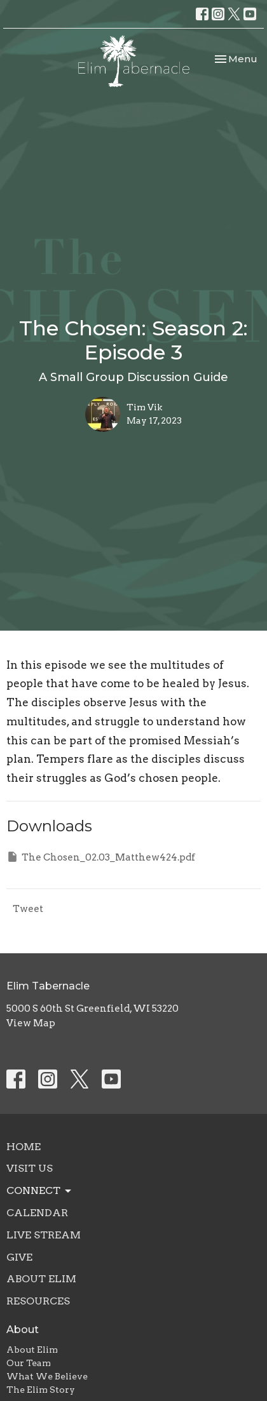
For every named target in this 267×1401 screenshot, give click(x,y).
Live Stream (43, 1235)
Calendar (37, 1213)
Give (19, 1257)
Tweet (28, 909)
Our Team (28, 1363)
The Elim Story (40, 1389)
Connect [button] (39, 1190)
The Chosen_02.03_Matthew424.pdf (100, 856)
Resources (38, 1301)
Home (23, 1147)
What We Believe (47, 1376)
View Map (30, 1023)
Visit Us (29, 1168)
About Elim (41, 1279)
